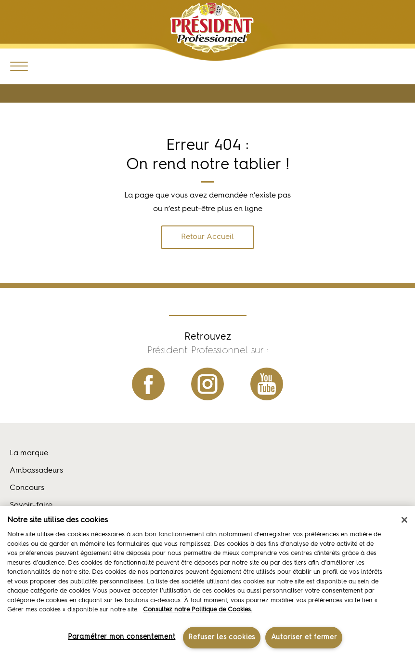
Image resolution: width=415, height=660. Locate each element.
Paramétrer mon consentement (121, 637)
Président (211, 27)
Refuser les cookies (221, 637)
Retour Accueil (207, 237)
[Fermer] (404, 519)
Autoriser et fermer (304, 637)
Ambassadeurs (36, 471)
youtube (266, 384)
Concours (27, 488)
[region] (207, 583)
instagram (207, 384)
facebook (148, 384)
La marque (29, 453)
